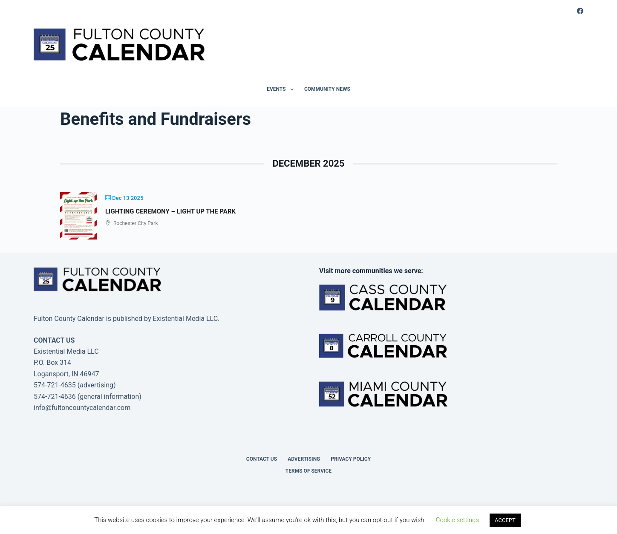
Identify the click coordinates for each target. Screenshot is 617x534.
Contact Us (261, 459)
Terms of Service (308, 471)
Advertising (304, 459)
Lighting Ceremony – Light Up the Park (170, 211)
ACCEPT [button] (505, 520)
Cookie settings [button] (457, 520)
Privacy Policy (351, 459)
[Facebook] (580, 11)
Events (282, 89)
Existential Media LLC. (186, 319)
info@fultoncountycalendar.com (82, 408)
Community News (327, 89)
